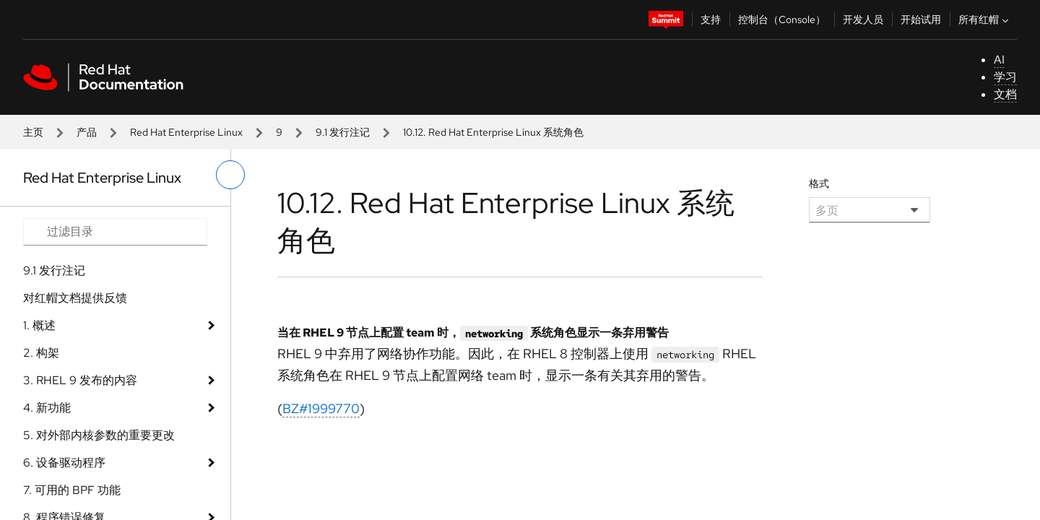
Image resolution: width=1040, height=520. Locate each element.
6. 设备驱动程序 (64, 462)
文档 (1005, 94)
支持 (711, 19)
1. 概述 (39, 325)
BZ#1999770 (321, 408)
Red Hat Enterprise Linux (186, 132)
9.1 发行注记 (343, 132)
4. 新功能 (47, 407)
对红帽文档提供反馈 (75, 298)
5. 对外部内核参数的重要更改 (99, 435)
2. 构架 (41, 352)
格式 (819, 183)
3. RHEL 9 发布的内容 (80, 380)
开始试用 (921, 19)
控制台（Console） (782, 19)
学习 (1005, 76)
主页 (33, 132)
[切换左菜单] (230, 174)
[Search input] (115, 232)
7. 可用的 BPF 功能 (72, 490)
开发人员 (863, 19)
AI (999, 59)
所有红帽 (985, 19)
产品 (87, 132)
